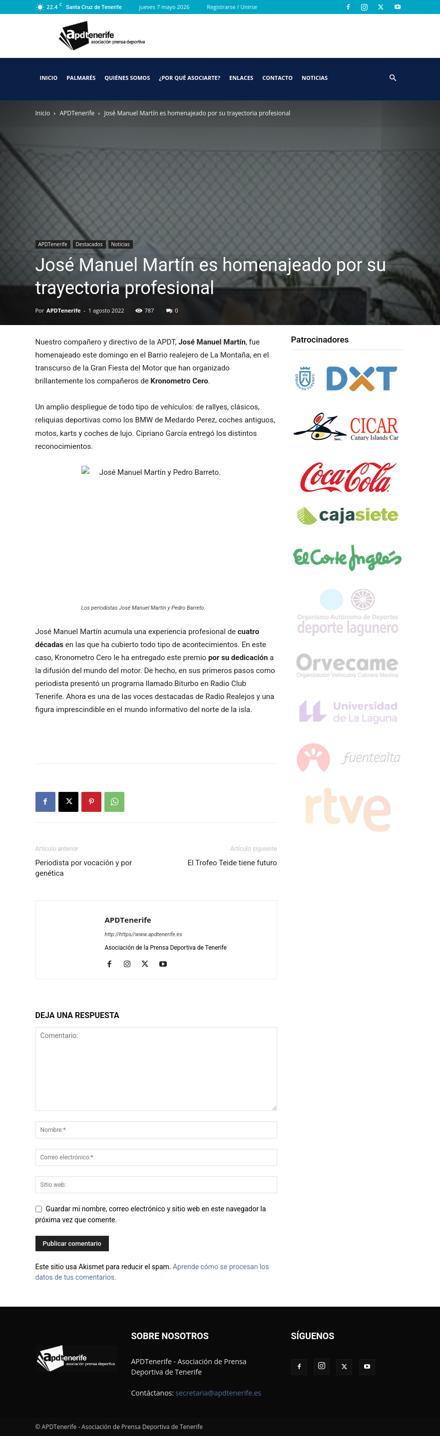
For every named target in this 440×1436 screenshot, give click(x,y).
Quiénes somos (127, 77)
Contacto (277, 77)
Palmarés (80, 77)
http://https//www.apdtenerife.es (143, 934)
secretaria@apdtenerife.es (218, 1393)
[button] (393, 78)
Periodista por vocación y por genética (83, 868)
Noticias (315, 77)
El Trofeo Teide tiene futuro (232, 862)
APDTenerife (77, 113)
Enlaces (241, 77)
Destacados (89, 244)
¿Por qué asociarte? (189, 77)
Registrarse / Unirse (232, 6)
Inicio (49, 77)
